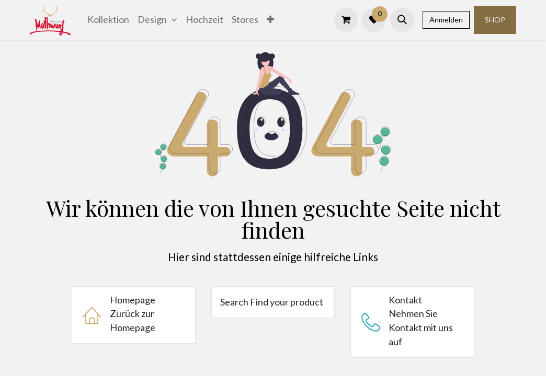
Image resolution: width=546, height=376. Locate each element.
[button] (402, 20)
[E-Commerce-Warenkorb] (346, 20)
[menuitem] (108, 19)
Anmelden (446, 19)
